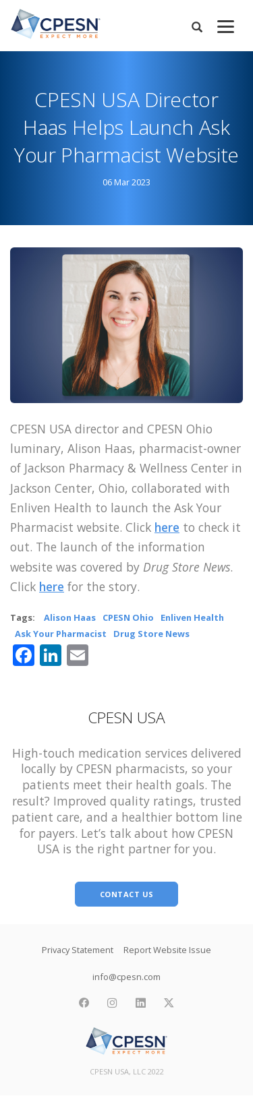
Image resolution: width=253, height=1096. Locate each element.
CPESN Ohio (128, 617)
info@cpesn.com (126, 977)
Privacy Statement (77, 950)
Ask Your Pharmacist (61, 634)
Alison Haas (70, 617)
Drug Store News (151, 634)
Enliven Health (192, 617)
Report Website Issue (167, 950)
